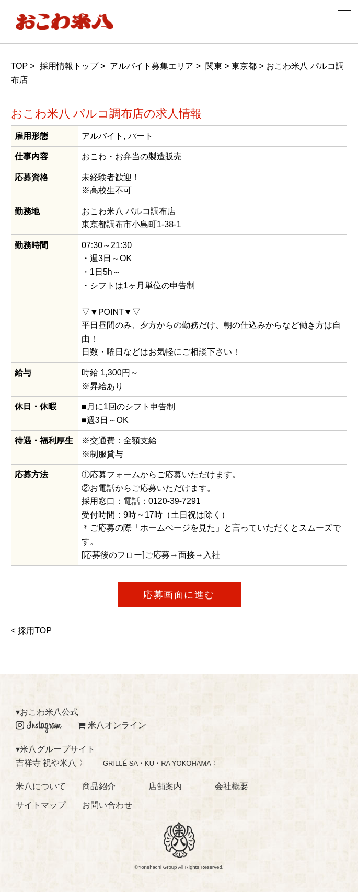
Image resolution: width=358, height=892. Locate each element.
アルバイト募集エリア (151, 66)
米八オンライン (111, 725)
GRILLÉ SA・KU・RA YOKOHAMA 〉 (161, 763)
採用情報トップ (69, 66)
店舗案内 (165, 786)
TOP (19, 66)
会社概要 (231, 786)
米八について (41, 786)
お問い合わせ (107, 805)
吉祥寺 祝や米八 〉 (51, 762)
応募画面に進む (179, 595)
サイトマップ (41, 805)
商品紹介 (99, 786)
